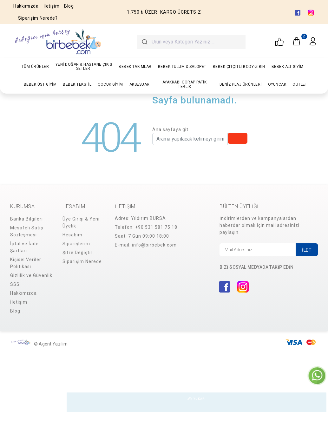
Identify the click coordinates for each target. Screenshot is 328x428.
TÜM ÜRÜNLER (35, 66)
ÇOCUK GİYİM (110, 84)
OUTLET (299, 84)
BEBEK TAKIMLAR (135, 66)
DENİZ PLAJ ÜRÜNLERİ (241, 84)
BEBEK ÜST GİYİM (40, 84)
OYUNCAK (277, 84)
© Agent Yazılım (51, 343)
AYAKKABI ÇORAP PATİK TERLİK (184, 84)
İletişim (51, 6)
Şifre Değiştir (77, 252)
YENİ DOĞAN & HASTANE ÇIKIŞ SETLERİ (84, 66)
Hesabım (72, 234)
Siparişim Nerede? (38, 18)
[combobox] (191, 42)
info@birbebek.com (154, 244)
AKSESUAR (139, 84)
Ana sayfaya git (170, 129)
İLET (307, 250)
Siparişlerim (76, 243)
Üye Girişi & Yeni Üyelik (81, 222)
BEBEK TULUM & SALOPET (182, 66)
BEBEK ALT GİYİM (287, 66)
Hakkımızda (26, 6)
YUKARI (316, 402)
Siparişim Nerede (82, 261)
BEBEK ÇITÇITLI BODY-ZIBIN (239, 66)
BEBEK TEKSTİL (77, 84)
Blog (69, 6)
